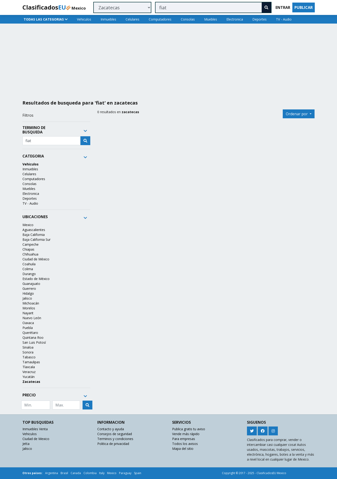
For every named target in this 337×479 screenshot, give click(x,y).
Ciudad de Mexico (35, 439)
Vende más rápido (185, 434)
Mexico (27, 225)
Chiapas (28, 249)
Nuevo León (31, 318)
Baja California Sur (36, 239)
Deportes (259, 19)
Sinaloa (27, 347)
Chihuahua (30, 254)
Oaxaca (28, 323)
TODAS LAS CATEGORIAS (46, 19)
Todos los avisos (185, 443)
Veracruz (29, 372)
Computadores (160, 19)
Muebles (210, 19)
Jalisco (27, 298)
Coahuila (29, 264)
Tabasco (29, 357)
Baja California (33, 234)
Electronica (234, 19)
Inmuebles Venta (35, 429)
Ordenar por (297, 113)
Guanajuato (31, 283)
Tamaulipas (31, 362)
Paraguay (125, 473)
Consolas (188, 19)
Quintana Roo (32, 337)
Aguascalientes (33, 229)
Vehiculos (84, 19)
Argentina (51, 473)
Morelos (28, 308)
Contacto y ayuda (110, 429)
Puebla (27, 327)
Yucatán (28, 376)
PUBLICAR (303, 7)
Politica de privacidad (113, 443)
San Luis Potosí (34, 342)
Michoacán (30, 303)
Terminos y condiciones (115, 439)
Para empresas (183, 439)
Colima (27, 269)
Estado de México (36, 278)
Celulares (132, 19)
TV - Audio (284, 19)
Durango (29, 274)
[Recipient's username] (51, 140)
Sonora (27, 352)
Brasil (64, 473)
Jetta (25, 443)
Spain (137, 473)
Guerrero (29, 288)
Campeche (30, 244)
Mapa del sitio (182, 448)
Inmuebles (108, 19)
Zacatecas (31, 381)
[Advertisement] (161, 60)
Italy (102, 473)
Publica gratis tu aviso (188, 429)
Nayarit (27, 313)
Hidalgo (28, 293)
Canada (76, 473)
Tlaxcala (28, 367)
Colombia (90, 473)
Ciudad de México (35, 259)
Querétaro (30, 332)
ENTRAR (282, 7)
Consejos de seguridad (114, 434)
